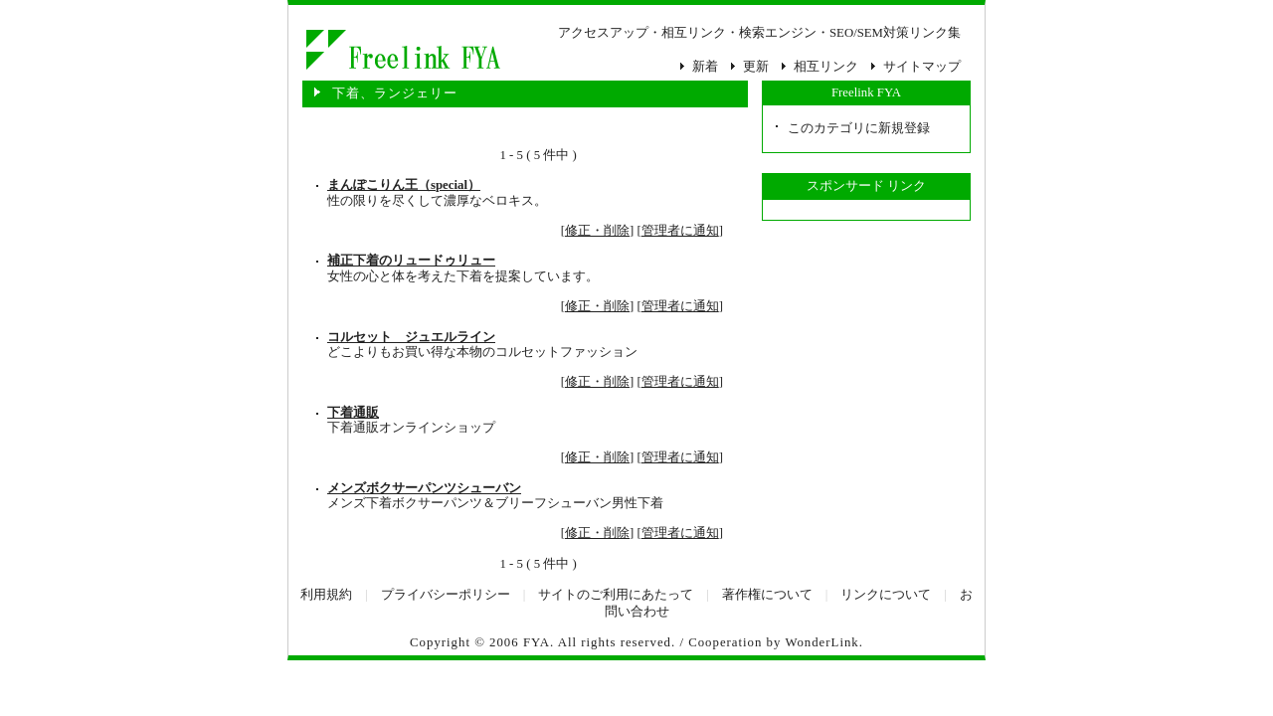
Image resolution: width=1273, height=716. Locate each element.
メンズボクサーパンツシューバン (424, 488)
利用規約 (326, 595)
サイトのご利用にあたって (615, 595)
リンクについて (885, 595)
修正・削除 (597, 231)
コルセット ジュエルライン (411, 337)
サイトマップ (922, 67)
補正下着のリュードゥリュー (411, 261)
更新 (756, 67)
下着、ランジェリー (401, 50)
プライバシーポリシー (445, 595)
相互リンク (826, 67)
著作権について (767, 595)
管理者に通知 (680, 231)
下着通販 (353, 413)
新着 (705, 67)
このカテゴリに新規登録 (859, 128)
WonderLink (821, 642)
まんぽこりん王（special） (403, 185)
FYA (536, 642)
